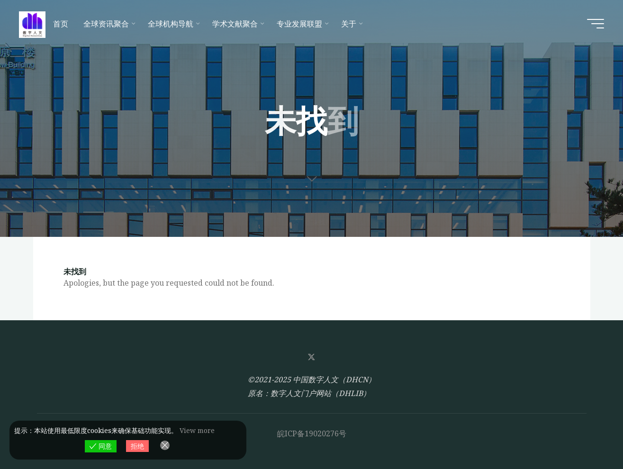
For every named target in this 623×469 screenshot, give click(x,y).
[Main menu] (595, 23)
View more (197, 430)
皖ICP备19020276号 (311, 433)
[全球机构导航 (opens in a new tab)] (172, 24)
